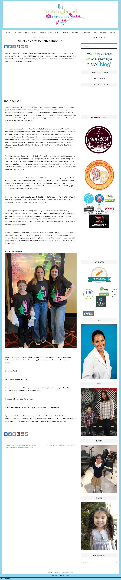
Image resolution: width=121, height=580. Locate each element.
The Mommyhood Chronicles (60, 15)
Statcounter (5, 579)
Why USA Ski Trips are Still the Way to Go (61, 445)
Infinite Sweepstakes (114, 292)
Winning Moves (99, 78)
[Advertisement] (99, 243)
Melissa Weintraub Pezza (66, 572)
